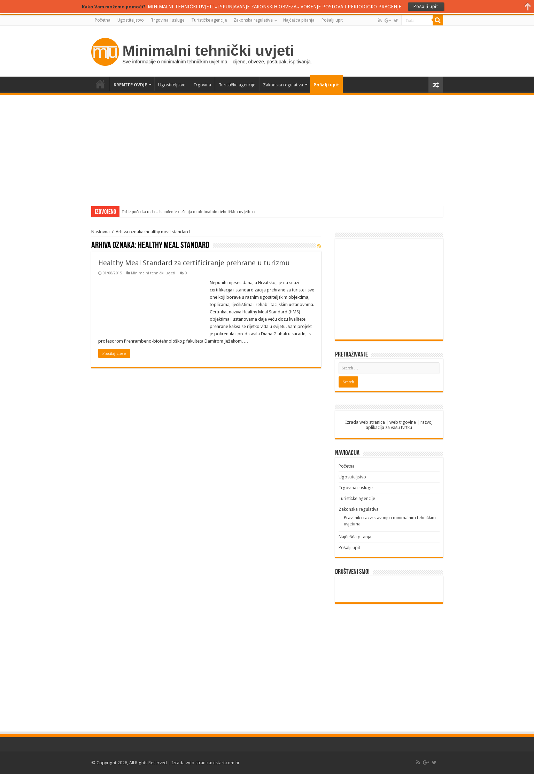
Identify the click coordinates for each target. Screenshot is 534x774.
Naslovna (100, 231)
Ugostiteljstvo (130, 20)
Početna (102, 20)
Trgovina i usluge (167, 20)
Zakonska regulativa (253, 20)
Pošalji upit (332, 20)
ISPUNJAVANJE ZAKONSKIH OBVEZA (257, 6)
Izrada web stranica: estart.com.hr (205, 762)
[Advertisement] (267, 147)
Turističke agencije (209, 20)
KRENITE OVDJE (130, 84)
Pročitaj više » (114, 353)
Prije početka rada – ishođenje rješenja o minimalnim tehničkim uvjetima (188, 211)
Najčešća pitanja (299, 20)
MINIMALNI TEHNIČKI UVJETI (181, 6)
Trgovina (202, 84)
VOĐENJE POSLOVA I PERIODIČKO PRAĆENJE (351, 6)
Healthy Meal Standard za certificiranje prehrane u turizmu (194, 263)
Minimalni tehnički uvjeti (153, 273)
